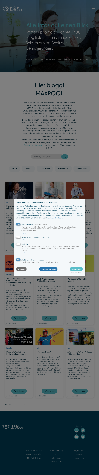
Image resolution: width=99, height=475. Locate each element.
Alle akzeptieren (76, 269)
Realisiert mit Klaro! (76, 272)
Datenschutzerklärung (55, 218)
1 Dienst (24, 233)
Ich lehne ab (21, 269)
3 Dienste (25, 253)
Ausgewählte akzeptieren (48, 269)
